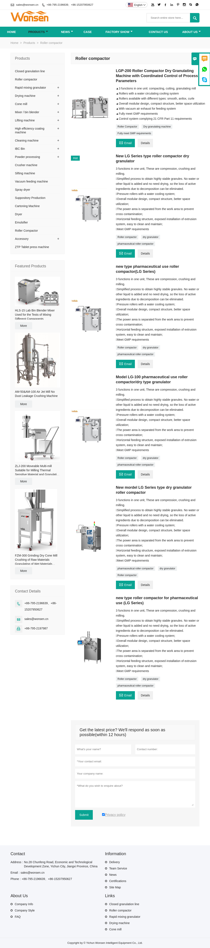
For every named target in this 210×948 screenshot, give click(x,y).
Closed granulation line (30, 71)
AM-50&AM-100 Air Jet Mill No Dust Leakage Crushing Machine (36, 394)
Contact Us (158, 32)
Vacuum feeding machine (31, 181)
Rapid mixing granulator (30, 87)
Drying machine (25, 95)
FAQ (18, 916)
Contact (18, 853)
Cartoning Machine (27, 206)
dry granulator (150, 237)
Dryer (18, 214)
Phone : (16, 879)
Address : (17, 862)
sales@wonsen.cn (27, 4)
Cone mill (21, 104)
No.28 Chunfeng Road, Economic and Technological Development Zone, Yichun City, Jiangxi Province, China (60, 864)
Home (11, 32)
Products (38, 32)
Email (125, 142)
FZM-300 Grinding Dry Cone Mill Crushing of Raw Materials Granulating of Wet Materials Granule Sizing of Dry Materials (36, 560)
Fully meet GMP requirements (134, 133)
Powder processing (27, 157)
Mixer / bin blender (27, 112)
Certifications (117, 881)
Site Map (115, 887)
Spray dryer (22, 189)
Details (145, 143)
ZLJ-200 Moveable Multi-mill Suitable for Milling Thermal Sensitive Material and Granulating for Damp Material (37, 470)
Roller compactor (127, 237)
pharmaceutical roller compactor (136, 243)
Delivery (114, 862)
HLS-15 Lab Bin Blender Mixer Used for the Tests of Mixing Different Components (35, 314)
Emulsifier (21, 222)
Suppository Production (30, 198)
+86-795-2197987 (36, 628)
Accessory (22, 238)
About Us (191, 32)
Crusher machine (26, 165)
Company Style (25, 910)
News (67, 32)
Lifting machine (25, 120)
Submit (84, 815)
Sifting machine (25, 173)
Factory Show (119, 32)
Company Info (24, 904)
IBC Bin (20, 148)
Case (88, 32)
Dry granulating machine (157, 126)
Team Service (118, 868)
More (23, 325)
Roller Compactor (127, 126)
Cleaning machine (27, 140)
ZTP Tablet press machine (32, 247)
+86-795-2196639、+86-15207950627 (70, 4)
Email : (15, 872)
